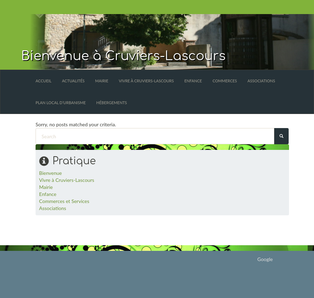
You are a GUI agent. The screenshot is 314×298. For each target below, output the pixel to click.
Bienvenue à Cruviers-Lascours (123, 56)
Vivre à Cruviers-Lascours (146, 80)
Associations (261, 80)
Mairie (101, 80)
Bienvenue (50, 173)
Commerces (225, 80)
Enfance (193, 80)
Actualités (73, 80)
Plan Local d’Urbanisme (61, 102)
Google (265, 259)
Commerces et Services (64, 201)
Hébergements (111, 102)
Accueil (43, 80)
